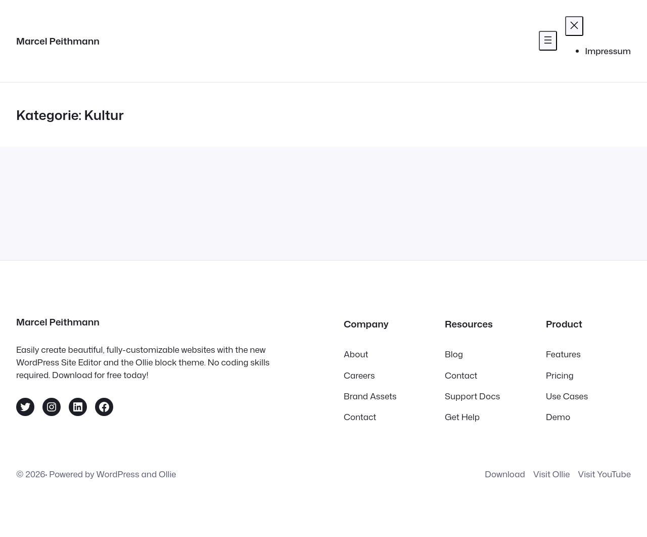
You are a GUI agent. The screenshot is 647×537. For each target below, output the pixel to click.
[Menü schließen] (574, 26)
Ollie (167, 474)
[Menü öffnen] (548, 41)
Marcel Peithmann (58, 41)
